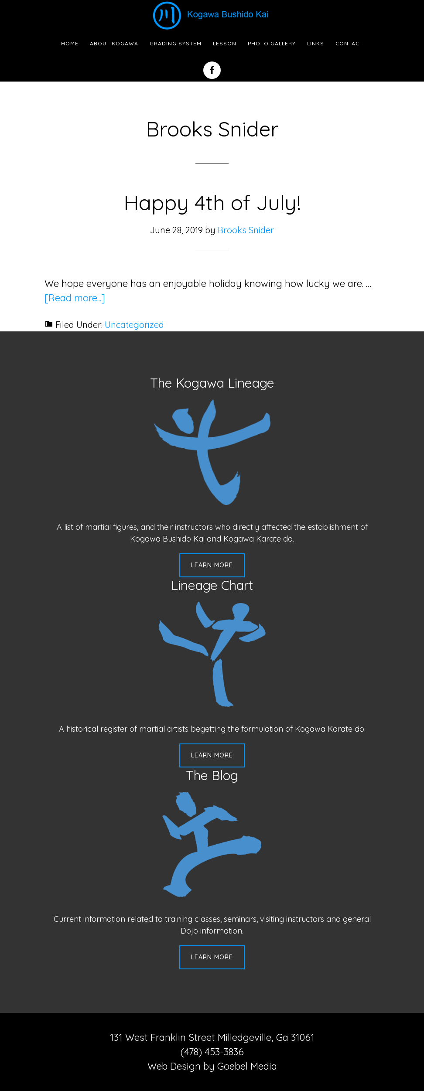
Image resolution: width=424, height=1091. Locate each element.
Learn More (212, 565)
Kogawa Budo (212, 15)
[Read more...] (74, 298)
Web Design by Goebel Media (212, 1066)
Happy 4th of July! (212, 202)
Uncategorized (134, 324)
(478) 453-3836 (212, 1052)
